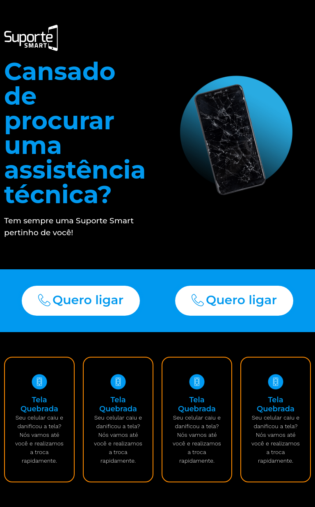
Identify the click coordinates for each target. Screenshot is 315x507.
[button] (81, 301)
